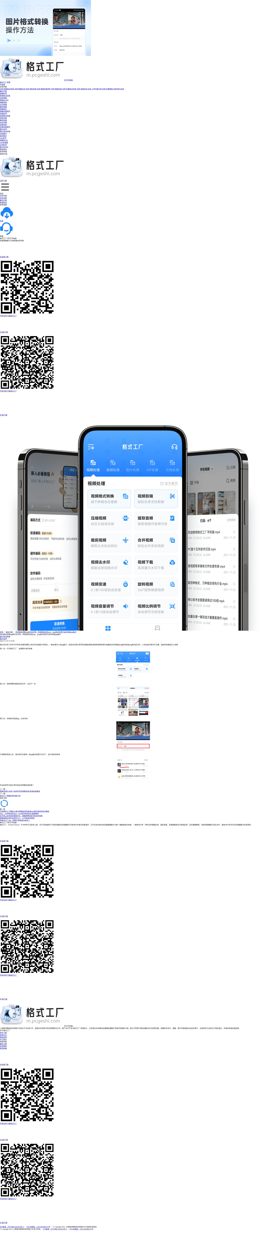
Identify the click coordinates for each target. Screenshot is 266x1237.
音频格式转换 (5, 116)
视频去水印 (4, 100)
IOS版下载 (4, 332)
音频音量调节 (5, 127)
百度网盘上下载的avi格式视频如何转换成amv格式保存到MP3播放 (24, 811)
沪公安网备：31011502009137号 (38, 1227)
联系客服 (3, 1048)
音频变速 (3, 125)
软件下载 (3, 1033)
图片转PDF (4, 147)
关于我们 (3, 1039)
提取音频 (3, 118)
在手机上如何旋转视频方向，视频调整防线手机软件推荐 (21, 816)
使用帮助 (3, 1046)
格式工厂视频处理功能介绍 (10, 796)
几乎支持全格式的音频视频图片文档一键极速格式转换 (111, 825)
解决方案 (3, 91)
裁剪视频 (3, 107)
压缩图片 (3, 134)
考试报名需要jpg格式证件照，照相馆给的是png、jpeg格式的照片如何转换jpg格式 (45, 632)
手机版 (2, 84)
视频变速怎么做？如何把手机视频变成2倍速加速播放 (20, 791)
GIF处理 (3, 138)
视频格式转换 (5, 96)
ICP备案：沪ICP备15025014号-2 (12, 1227)
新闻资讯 (3, 149)
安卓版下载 (4, 257)
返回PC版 (3, 154)
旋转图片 (3, 136)
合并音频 (3, 122)
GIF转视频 (4, 142)
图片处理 (3, 129)
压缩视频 (3, 98)
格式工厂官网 (5, 82)
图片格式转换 (5, 131)
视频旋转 (3, 109)
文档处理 (3, 145)
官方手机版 (68, 80)
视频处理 (3, 93)
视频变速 (3, 102)
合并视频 (3, 105)
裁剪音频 (3, 120)
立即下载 (3, 181)
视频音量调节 (5, 111)
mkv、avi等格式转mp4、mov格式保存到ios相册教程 (19, 814)
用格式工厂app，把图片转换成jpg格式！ (15, 820)
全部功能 (3, 196)
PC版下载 (3, 415)
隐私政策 (3, 1037)
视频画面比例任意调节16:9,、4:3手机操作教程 (17, 818)
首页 (1, 193)
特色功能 (3, 198)
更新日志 (3, 1035)
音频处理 (3, 113)
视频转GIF (4, 140)
